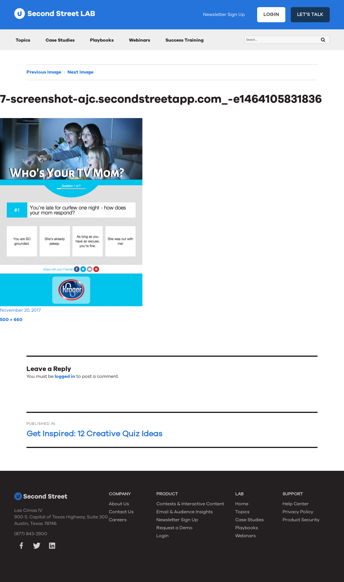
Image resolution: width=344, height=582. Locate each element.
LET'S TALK (310, 14)
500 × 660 (11, 320)
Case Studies (60, 40)
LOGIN (271, 14)
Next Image (80, 72)
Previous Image (43, 72)
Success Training (184, 40)
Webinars (139, 40)
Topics (23, 40)
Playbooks (102, 40)
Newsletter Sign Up (224, 14)
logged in (65, 376)
